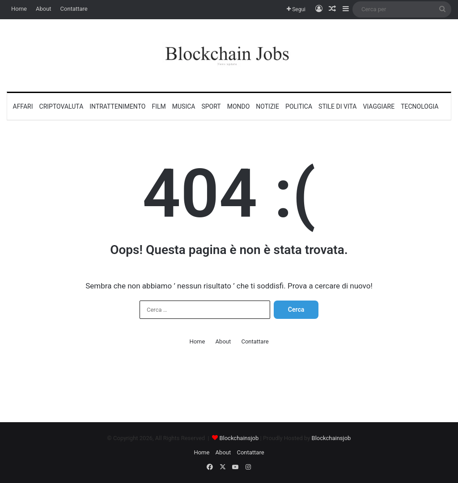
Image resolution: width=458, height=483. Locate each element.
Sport (211, 106)
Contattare (74, 8)
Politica (298, 106)
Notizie (267, 106)
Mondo (238, 106)
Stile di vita (337, 106)
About (43, 8)
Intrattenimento (117, 106)
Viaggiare (379, 106)
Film (158, 106)
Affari (23, 106)
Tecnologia (419, 106)
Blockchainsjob (239, 438)
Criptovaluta (61, 106)
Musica (183, 106)
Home (19, 8)
